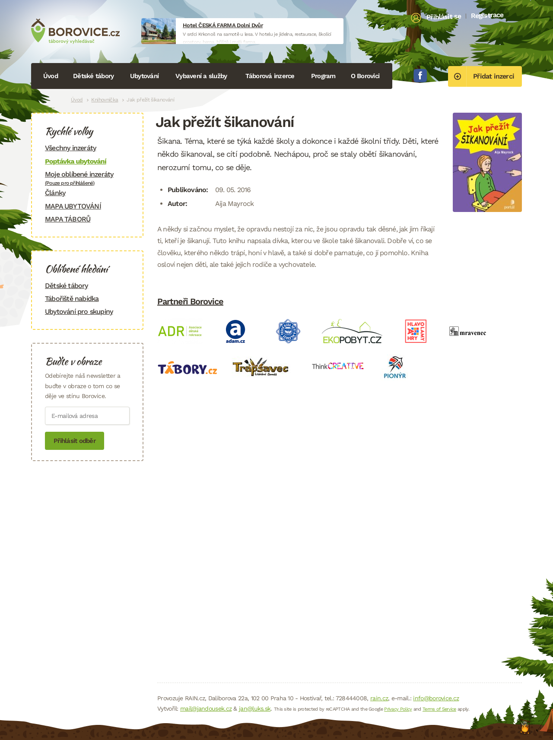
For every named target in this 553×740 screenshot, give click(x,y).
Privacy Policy (398, 709)
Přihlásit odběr (74, 441)
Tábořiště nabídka (72, 298)
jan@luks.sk (254, 708)
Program (323, 76)
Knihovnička (104, 100)
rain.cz (379, 698)
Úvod (50, 76)
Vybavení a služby (201, 76)
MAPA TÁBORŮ (67, 219)
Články (55, 193)
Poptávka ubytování (75, 161)
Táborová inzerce (270, 76)
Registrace (487, 15)
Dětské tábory (93, 76)
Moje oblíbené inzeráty (87, 178)
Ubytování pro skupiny (79, 311)
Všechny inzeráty (70, 148)
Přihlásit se (443, 17)
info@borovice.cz (436, 698)
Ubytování (144, 76)
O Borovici (365, 76)
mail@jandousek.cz (206, 708)
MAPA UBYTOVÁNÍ (73, 206)
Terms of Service (439, 709)
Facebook (420, 75)
